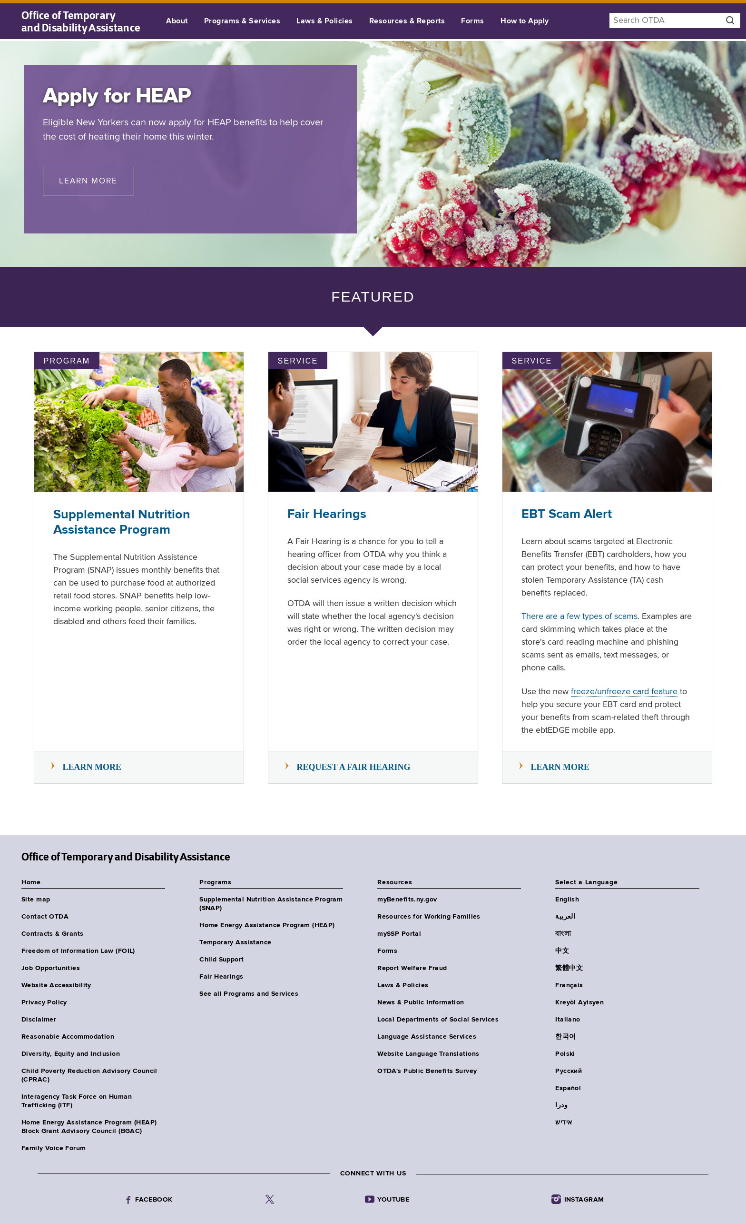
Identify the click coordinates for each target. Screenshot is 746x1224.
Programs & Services (242, 21)
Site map (35, 899)
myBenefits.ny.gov (407, 899)
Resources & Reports (407, 21)
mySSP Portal (399, 934)
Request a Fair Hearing (354, 767)
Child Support (221, 959)
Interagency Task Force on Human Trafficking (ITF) (76, 1101)
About (176, 21)
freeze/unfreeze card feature (624, 692)
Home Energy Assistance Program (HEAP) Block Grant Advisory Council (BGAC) (89, 1126)
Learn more (92, 767)
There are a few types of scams (579, 616)
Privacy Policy (44, 1002)
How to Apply (525, 21)
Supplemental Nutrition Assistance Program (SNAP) (271, 903)
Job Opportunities (50, 968)
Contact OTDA (45, 916)
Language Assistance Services (426, 1036)
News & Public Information (420, 1002)
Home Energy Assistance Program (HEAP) (267, 925)
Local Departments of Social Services (438, 1019)
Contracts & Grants (52, 934)
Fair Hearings (326, 514)
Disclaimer (38, 1019)
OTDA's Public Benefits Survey (427, 1071)
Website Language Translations (428, 1054)
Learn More (96, 180)
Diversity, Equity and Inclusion (70, 1054)
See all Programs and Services (248, 994)
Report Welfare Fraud (412, 968)
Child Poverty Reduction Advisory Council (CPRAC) (89, 1075)
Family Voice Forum (53, 1148)
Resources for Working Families (429, 916)
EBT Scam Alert (566, 514)
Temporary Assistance (235, 942)
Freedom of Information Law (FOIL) (78, 951)
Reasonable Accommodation (67, 1036)
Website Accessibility (56, 985)
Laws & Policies (324, 21)
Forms (472, 21)
